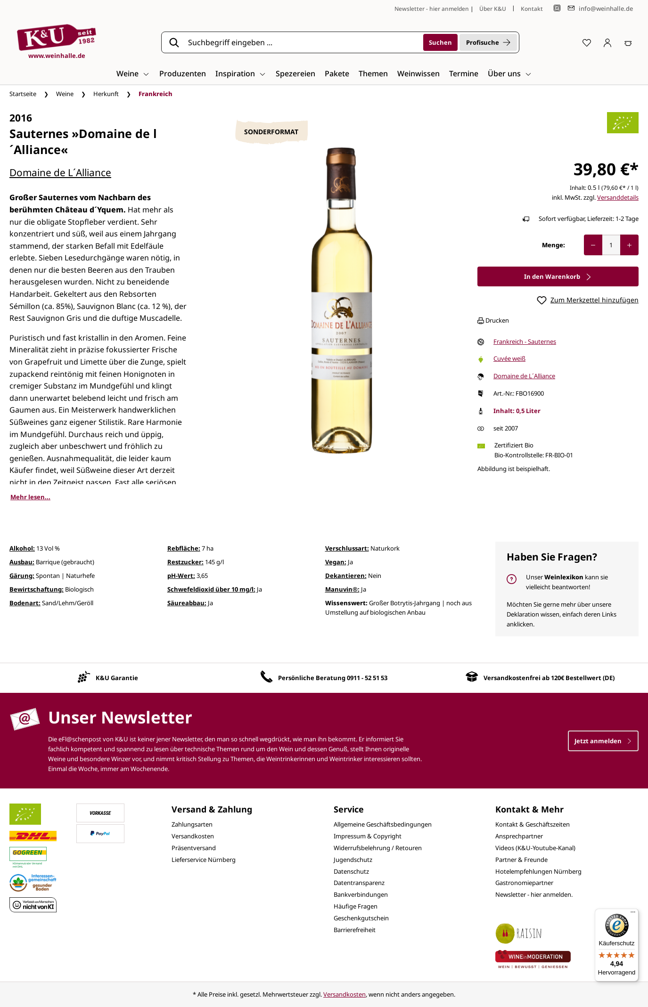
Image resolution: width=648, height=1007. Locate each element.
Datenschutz (351, 871)
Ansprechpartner (519, 836)
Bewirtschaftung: (36, 589)
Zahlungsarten (192, 824)
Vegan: (335, 562)
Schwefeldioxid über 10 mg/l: (211, 589)
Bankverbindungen (361, 894)
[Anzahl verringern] (593, 245)
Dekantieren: (346, 575)
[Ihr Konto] (607, 42)
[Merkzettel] (586, 42)
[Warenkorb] (628, 42)
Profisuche (488, 42)
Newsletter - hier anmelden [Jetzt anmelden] (431, 9)
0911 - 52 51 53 (367, 678)
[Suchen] (440, 42)
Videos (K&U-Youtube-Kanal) (535, 848)
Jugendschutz (353, 859)
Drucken (493, 320)
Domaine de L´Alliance (60, 172)
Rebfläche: (183, 548)
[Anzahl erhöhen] (629, 245)
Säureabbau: (186, 603)
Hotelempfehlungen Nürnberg (538, 871)
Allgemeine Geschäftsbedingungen (383, 824)
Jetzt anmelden (603, 741)
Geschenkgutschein (361, 918)
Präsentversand (194, 848)
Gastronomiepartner (524, 882)
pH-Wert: (181, 575)
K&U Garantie (117, 678)
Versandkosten (193, 836)
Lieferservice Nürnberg (204, 859)
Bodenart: (25, 603)
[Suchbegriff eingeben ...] (302, 42)
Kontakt (532, 9)
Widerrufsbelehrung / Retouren (378, 848)
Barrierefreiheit (355, 930)
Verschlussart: (347, 548)
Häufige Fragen (355, 906)
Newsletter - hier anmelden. (534, 894)
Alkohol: (22, 548)
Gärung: (21, 575)
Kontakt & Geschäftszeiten (532, 824)
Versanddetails (618, 197)
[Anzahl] (611, 245)
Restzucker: (185, 562)
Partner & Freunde (521, 859)
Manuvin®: (342, 589)
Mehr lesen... (30, 497)
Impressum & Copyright (368, 836)
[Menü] (633, 914)
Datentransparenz (359, 882)
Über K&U (492, 9)
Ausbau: (21, 562)
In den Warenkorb (558, 276)
